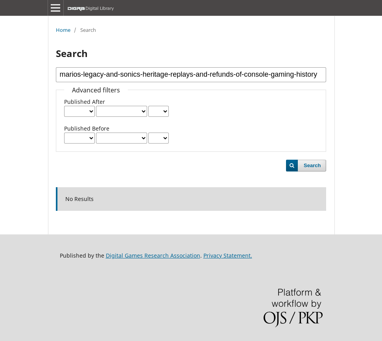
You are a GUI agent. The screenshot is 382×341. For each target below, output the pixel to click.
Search (312, 165)
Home (63, 29)
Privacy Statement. (227, 255)
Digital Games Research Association (153, 255)
